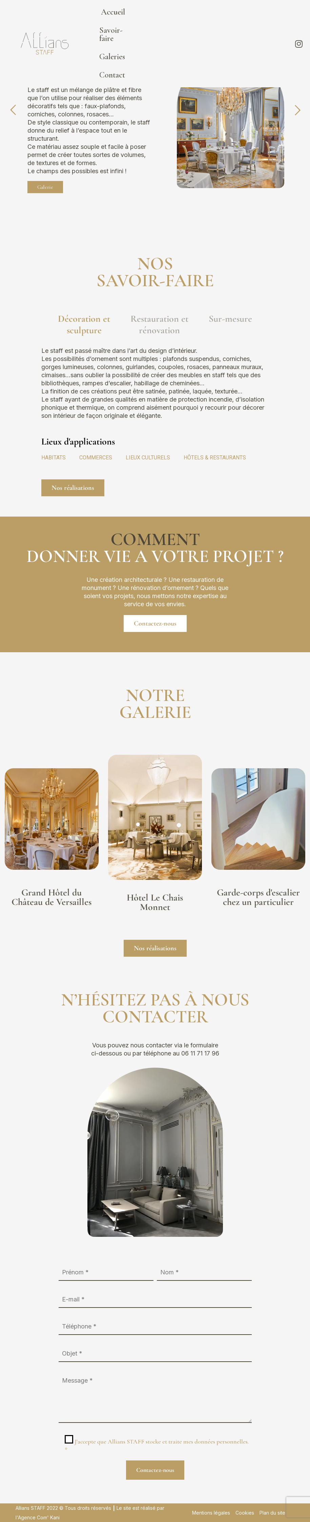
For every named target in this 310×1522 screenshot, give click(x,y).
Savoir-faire (184, 16)
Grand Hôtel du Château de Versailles (51, 897)
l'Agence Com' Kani (38, 1517)
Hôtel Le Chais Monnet (155, 902)
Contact (265, 16)
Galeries (228, 16)
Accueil (141, 16)
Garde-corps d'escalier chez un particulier (258, 897)
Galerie (45, 187)
